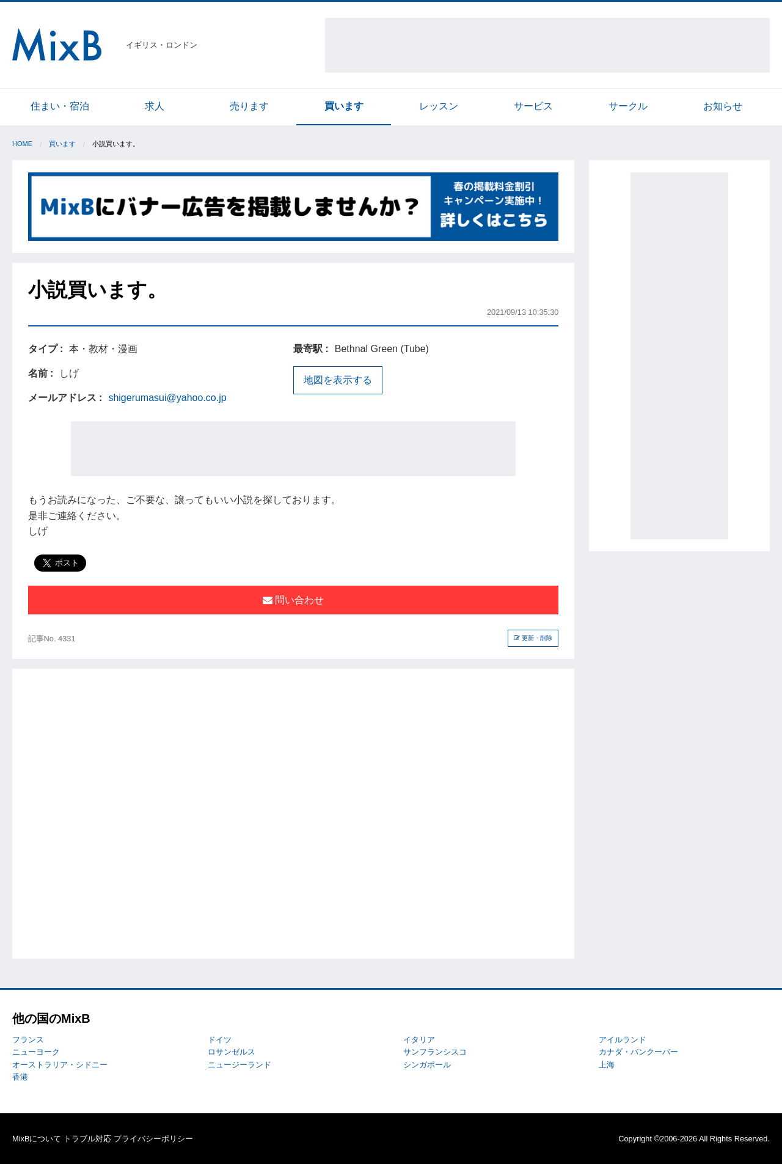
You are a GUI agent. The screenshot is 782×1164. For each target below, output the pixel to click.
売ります (249, 106)
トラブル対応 (87, 1138)
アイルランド (622, 1039)
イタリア (419, 1039)
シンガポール (427, 1064)
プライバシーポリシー (153, 1138)
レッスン (438, 106)
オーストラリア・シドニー (60, 1064)
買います (344, 106)
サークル (628, 106)
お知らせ (722, 106)
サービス (533, 106)
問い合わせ (293, 600)
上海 (607, 1064)
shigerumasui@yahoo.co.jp (167, 397)
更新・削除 (533, 638)
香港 (20, 1076)
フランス (28, 1039)
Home (22, 143)
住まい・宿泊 (60, 106)
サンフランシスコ (435, 1051)
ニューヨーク (36, 1051)
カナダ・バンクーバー (638, 1051)
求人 (154, 106)
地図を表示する (338, 380)
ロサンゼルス (231, 1051)
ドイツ (220, 1039)
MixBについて (36, 1138)
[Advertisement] (547, 45)
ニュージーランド (239, 1064)
